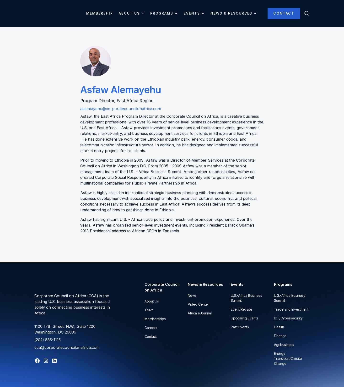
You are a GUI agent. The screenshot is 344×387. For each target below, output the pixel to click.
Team (149, 310)
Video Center (198, 304)
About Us (152, 301)
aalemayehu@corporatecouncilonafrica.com (120, 108)
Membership (99, 13)
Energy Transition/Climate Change (288, 358)
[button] (131, 13)
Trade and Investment (291, 309)
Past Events (240, 327)
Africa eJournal (200, 313)
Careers (151, 328)
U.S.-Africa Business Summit (246, 297)
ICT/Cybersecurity (288, 318)
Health (279, 327)
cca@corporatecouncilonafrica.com (67, 347)
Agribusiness (284, 345)
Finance (280, 336)
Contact (283, 13)
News (192, 295)
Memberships (155, 319)
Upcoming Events (244, 318)
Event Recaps (242, 309)
